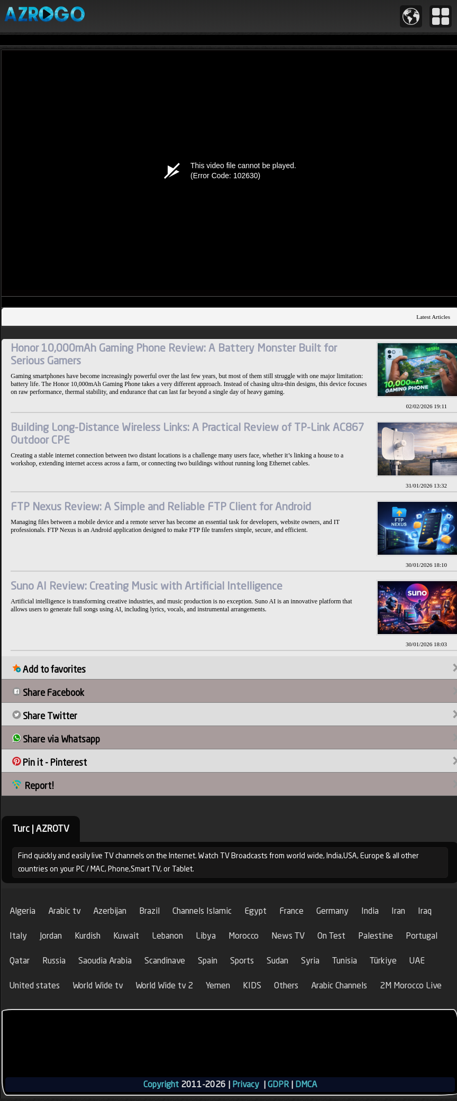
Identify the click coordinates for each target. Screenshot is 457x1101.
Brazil (149, 910)
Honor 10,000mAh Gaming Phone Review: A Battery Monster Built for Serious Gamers (174, 354)
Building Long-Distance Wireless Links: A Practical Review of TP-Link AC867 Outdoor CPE (187, 433)
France (291, 910)
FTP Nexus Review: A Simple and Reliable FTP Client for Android (161, 506)
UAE (417, 960)
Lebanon (167, 935)
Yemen (218, 985)
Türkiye (383, 960)
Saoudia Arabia (105, 960)
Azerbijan (109, 910)
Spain (207, 960)
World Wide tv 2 (164, 985)
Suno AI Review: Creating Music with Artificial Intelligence (146, 585)
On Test (331, 935)
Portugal (421, 935)
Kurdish (87, 935)
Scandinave (164, 960)
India (370, 910)
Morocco (244, 935)
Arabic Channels (339, 985)
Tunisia (344, 960)
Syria (310, 960)
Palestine (375, 935)
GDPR (278, 1084)
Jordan (51, 935)
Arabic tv (64, 910)
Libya (206, 935)
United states (35, 985)
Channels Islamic (202, 910)
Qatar (20, 960)
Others (286, 985)
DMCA (306, 1084)
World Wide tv (97, 985)
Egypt (255, 910)
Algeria (22, 910)
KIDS (252, 985)
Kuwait (126, 935)
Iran (398, 910)
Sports (242, 960)
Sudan (277, 960)
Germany (332, 910)
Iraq (425, 910)
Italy (18, 935)
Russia (54, 960)
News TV (288, 935)
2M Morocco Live (411, 985)
